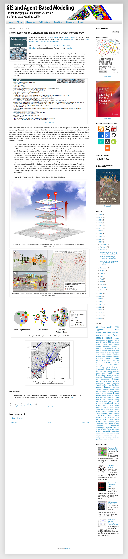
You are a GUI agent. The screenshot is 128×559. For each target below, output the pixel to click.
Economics (99, 358)
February (103, 287)
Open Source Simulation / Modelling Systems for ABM (113, 522)
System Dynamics (107, 411)
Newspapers (99, 383)
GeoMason (114, 365)
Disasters (116, 354)
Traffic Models (114, 413)
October (103, 250)
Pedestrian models (108, 389)
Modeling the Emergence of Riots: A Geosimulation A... (109, 253)
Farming (98, 360)
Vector (106, 423)
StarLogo (98, 409)
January (103, 290)
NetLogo (115, 379)
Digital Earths (106, 354)
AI (100, 335)
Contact (81, 22)
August (102, 271)
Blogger (67, 548)
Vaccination (99, 423)
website (69, 48)
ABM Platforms (113, 332)
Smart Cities (109, 401)
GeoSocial (27, 406)
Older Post (85, 422)
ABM (109, 327)
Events (116, 358)
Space (111, 405)
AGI (97, 335)
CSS (109, 342)
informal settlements (107, 433)
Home (10, 22)
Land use (106, 371)
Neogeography (105, 379)
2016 (100, 242)
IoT (118, 369)
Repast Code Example (104, 395)
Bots (97, 342)
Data (117, 350)
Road (104, 397)
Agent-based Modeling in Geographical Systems (108, 257)
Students (70, 22)
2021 (100, 228)
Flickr (104, 360)
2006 (100, 318)
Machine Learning (102, 375)
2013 (100, 299)
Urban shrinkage (108, 421)
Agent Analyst (107, 335)
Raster (98, 393)
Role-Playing (110, 397)
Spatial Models (114, 407)
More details (107, 76)
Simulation (110, 399)
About (19, 22)
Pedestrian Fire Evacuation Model (112, 484)
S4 (114, 397)
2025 (100, 217)
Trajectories (100, 415)
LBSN (101, 371)
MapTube (111, 375)
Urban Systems (108, 419)
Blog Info (111, 340)
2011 (100, 304)
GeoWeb (107, 367)
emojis (98, 433)
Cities (21, 406)
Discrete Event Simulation (104, 356)
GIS (108, 362)
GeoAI (117, 363)
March (102, 284)
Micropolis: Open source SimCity (113, 449)
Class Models (114, 344)
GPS (113, 363)
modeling (116, 433)
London (104, 373)
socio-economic (108, 435)
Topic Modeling (101, 413)
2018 (100, 236)
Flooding (109, 360)
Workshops (115, 429)
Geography (115, 367)
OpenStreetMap (101, 385)
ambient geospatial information (107, 431)
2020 (100, 231)
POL (109, 385)
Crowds (104, 350)
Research (30, 22)
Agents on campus (111, 466)
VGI (117, 421)
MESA (117, 373)
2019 (100, 233)
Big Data (17, 406)
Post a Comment (17, 418)
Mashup (116, 375)
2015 (100, 293)
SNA (117, 397)
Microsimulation (108, 377)
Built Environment (67, 39)
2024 (100, 220)
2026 (100, 214)
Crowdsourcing (110, 350)
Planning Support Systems (104, 391)
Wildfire (98, 429)
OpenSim (116, 383)
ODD (108, 383)
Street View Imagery (107, 409)
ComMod (98, 346)
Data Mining (100, 352)
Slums (104, 401)
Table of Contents (49, 122)
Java (97, 371)
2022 (100, 225)
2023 (100, 223)
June (102, 276)
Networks (116, 381)
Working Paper (106, 429)
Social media (38, 406)
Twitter (109, 415)
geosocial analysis (68, 37)
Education (108, 358)
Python (116, 391)
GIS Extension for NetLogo (112, 503)
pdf (72, 397)
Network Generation (103, 381)
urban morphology (48, 406)
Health (108, 369)
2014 (100, 296)
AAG (103, 327)
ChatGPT (99, 344)
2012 (100, 302)
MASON (110, 373)
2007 (100, 315)
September (103, 268)
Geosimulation (100, 369)
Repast (116, 393)
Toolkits (116, 411)
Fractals (103, 363)
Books (117, 340)
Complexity (106, 346)
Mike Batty (33, 48)
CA (100, 342)
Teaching (58, 22)
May (101, 279)
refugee (98, 435)
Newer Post (13, 422)
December (103, 244)
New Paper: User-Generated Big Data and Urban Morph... (109, 262)
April (101, 282)
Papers (107, 387)
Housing (113, 369)
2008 (100, 312)
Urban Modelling (108, 417)
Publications (44, 22)
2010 (100, 307)
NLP (97, 379)
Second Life (100, 399)
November (103, 247)
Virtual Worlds (114, 423)
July (101, 273)
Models (116, 377)
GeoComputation (101, 365)
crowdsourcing (53, 37)
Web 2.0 (116, 427)
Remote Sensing (106, 393)
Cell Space (115, 342)
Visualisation (99, 425)
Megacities (99, 377)
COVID (105, 342)
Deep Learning (109, 352)
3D (97, 327)
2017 (100, 239)
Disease (115, 356)
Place (32, 406)
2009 (100, 310)
